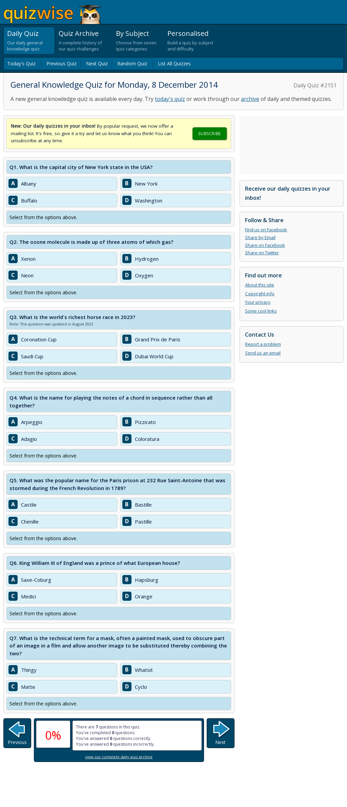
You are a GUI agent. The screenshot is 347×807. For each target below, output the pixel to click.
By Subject (132, 33)
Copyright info (259, 294)
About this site (259, 285)
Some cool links (261, 311)
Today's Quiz (21, 63)
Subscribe (209, 133)
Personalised (187, 33)
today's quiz (170, 99)
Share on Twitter (262, 253)
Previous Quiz (61, 63)
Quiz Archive (79, 33)
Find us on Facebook (266, 230)
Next (220, 742)
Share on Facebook (265, 245)
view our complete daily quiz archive (118, 756)
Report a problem (263, 344)
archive (250, 99)
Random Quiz (132, 63)
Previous (17, 742)
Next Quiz (97, 63)
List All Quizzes (174, 63)
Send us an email (263, 353)
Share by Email (260, 237)
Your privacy (257, 302)
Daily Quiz (23, 33)
